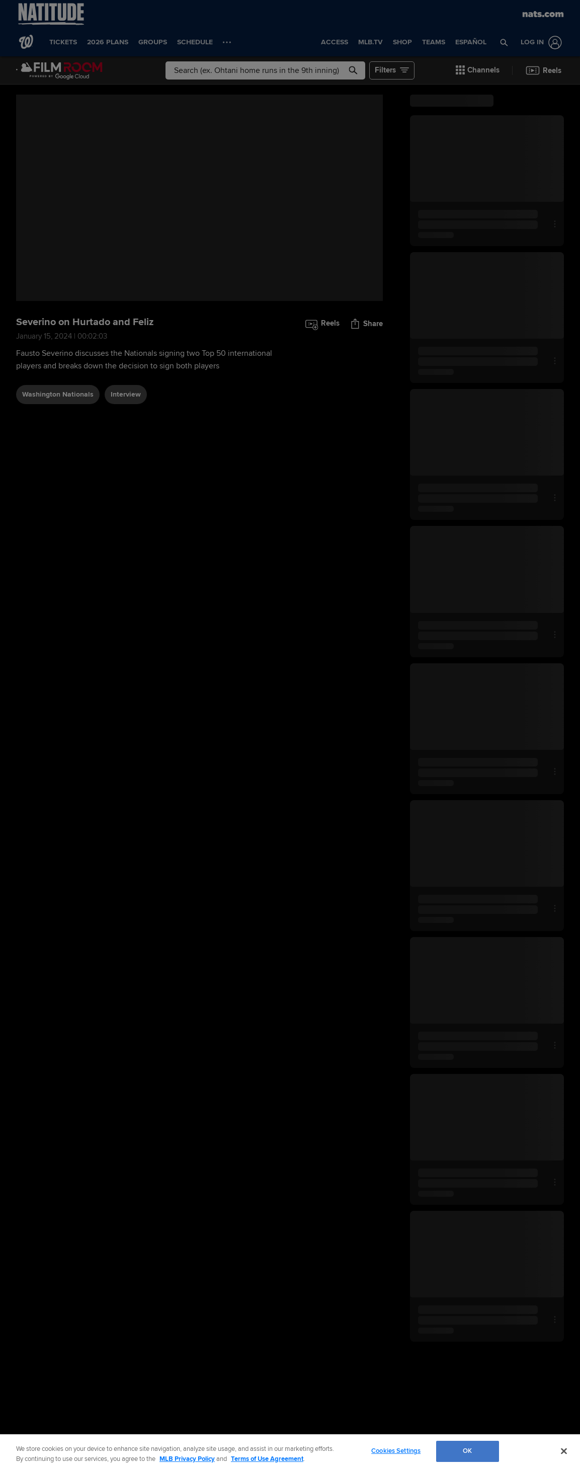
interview (126, 394)
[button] (503, 42)
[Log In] (539, 42)
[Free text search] (265, 70)
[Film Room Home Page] (59, 70)
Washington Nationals (58, 394)
